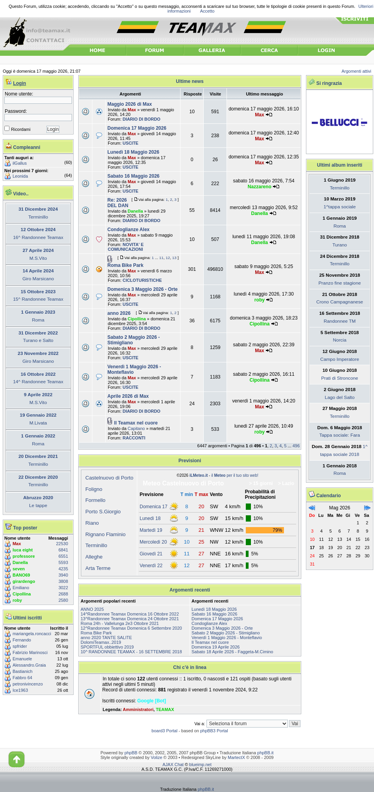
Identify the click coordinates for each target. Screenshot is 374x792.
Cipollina (22, 594)
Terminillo (96, 545)
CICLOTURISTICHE (142, 280)
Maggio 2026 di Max (129, 104)
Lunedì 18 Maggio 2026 (133, 152)
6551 (63, 556)
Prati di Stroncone (339, 378)
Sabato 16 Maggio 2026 (133, 176)
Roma (339, 226)
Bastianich (23, 671)
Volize (156, 757)
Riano (92, 523)
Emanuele (22, 658)
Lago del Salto (340, 397)
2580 (63, 600)
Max (17, 543)
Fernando (22, 640)
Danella (20, 562)
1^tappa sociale (340, 206)
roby (17, 600)
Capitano (136, 428)
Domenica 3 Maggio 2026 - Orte (142, 289)
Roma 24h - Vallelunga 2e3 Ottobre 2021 (120, 623)
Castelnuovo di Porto (109, 478)
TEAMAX (165, 709)
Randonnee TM (340, 321)
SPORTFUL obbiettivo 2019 (107, 647)
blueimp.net (200, 764)
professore (24, 556)
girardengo (24, 581)
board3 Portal (164, 730)
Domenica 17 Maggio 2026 (136, 128)
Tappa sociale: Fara (339, 435)
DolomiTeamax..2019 (101, 642)
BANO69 (21, 575)
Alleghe (94, 557)
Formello (95, 500)
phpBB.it (265, 752)
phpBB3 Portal (214, 730)
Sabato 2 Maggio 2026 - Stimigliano (226, 632)
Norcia (339, 340)
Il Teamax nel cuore (136, 423)
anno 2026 (119, 313)
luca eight (23, 550)
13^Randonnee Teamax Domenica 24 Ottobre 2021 (130, 618)
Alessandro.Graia (29, 665)
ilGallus (20, 163)
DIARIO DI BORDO (141, 119)
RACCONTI (134, 438)
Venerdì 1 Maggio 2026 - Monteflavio (227, 637)
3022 (63, 587)
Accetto (207, 11)
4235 (63, 568)
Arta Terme (98, 568)
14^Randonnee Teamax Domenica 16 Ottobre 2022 (130, 614)
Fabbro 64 (22, 677)
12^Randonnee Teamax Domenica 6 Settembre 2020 (131, 628)
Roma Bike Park (125, 265)
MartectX (236, 757)
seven (19, 568)
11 (161, 257)
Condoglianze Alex (128, 229)
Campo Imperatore (339, 359)
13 (174, 257)
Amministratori (138, 709)
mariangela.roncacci (32, 633)
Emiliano (21, 587)
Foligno (93, 489)
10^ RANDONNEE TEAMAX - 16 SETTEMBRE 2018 (131, 651)
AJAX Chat (173, 764)
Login (19, 83)
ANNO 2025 (92, 609)
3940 (63, 575)
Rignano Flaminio (105, 534)
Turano (339, 245)
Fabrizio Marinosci (30, 652)
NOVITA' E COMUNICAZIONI (126, 247)
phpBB (130, 752)
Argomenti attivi (357, 71)
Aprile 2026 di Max (128, 396)
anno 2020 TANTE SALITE (106, 637)
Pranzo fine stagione (340, 283)
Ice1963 (20, 690)
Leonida (20, 176)
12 (168, 257)
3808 (63, 581)
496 (296, 445)
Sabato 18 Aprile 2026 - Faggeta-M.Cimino (232, 651)
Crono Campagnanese (339, 302)
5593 (63, 562)
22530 (62, 543)
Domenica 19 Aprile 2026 (216, 647)
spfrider (20, 646)
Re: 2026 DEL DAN (117, 202)
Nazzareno (259, 186)
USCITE (130, 143)
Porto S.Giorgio (103, 512)
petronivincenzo (28, 684)
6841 (63, 550)
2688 (63, 594)
